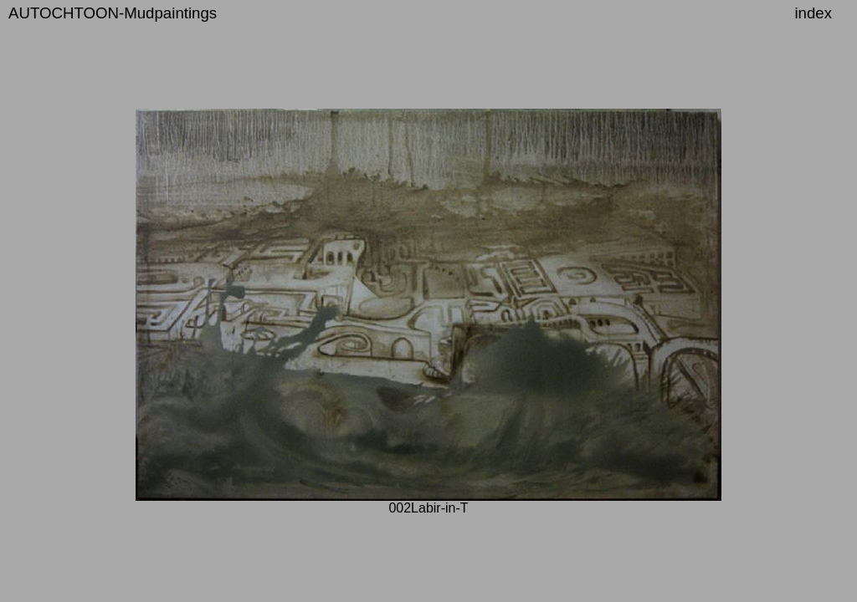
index (813, 13)
